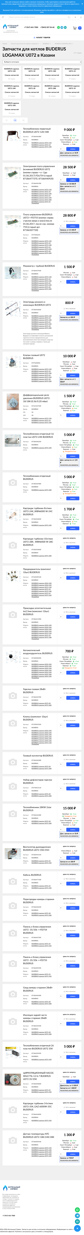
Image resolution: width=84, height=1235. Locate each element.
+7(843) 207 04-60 (47, 27)
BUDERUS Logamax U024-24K (42, 733)
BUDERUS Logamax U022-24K (42, 730)
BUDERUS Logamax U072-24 (41, 195)
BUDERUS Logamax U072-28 (41, 251)
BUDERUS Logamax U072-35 (41, 202)
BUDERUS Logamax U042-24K (42, 583)
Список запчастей (12, 75)
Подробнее (35, 203)
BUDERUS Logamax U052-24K (42, 672)
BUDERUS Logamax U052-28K (42, 674)
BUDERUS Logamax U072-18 (41, 145)
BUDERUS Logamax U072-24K (42, 197)
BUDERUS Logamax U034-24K (42, 627)
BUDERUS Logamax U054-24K (42, 676)
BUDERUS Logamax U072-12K (42, 143)
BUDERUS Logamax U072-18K (42, 147)
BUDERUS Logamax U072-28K (42, 200)
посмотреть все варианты (69, 155)
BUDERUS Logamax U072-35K (42, 863)
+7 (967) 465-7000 (31, 27)
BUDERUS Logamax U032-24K (42, 625)
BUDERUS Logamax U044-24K (42, 585)
